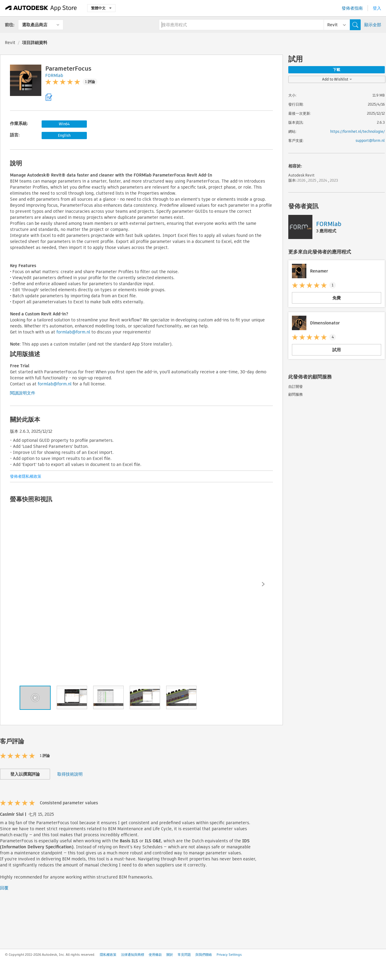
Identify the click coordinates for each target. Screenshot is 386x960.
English (64, 135)
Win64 (64, 123)
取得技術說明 (70, 774)
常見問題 (184, 954)
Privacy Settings (229, 954)
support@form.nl (370, 140)
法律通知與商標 (132, 954)
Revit (10, 43)
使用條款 (155, 954)
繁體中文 (101, 8)
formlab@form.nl (73, 332)
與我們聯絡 (203, 954)
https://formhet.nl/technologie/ (357, 131)
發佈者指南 (352, 8)
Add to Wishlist (337, 79)
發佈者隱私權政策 (25, 476)
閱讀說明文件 (22, 393)
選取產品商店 (34, 25)
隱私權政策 (108, 954)
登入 (377, 8)
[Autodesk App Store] (41, 8)
